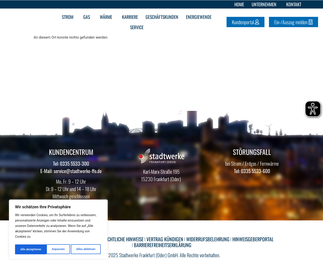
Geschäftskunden (162, 16)
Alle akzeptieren (86, 249)
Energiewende (200, 16)
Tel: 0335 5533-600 (252, 170)
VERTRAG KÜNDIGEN (164, 239)
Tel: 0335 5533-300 (71, 163)
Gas (87, 16)
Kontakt (293, 4)
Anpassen (26, 249)
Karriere (130, 16)
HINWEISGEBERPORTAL (253, 239)
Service (138, 27)
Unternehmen (265, 4)
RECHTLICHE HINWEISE (123, 239)
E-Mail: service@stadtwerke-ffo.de (71, 170)
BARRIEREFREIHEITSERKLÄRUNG (162, 244)
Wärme (107, 16)
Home (239, 4)
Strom (69, 16)
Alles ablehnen (54, 249)
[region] (58, 230)
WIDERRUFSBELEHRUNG (207, 239)
